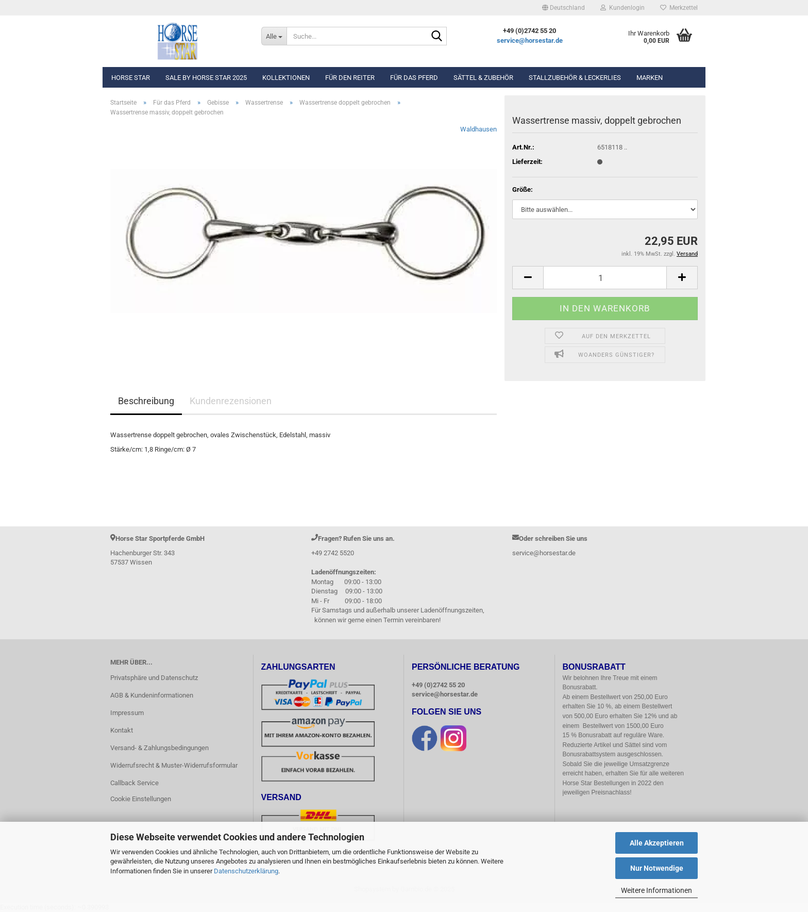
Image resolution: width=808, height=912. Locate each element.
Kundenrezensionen (231, 400)
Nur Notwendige (656, 868)
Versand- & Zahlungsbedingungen (159, 748)
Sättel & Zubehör (483, 77)
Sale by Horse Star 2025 (206, 77)
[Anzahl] (605, 277)
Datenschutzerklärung (246, 871)
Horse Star (130, 77)
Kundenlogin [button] (622, 7)
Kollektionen (286, 77)
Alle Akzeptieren (657, 843)
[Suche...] (274, 36)
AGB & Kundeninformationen (151, 695)
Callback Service (134, 783)
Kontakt (121, 730)
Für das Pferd (414, 77)
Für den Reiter (350, 77)
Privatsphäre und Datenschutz (154, 678)
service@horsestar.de (530, 40)
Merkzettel (679, 7)
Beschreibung (146, 400)
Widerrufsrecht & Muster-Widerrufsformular (174, 765)
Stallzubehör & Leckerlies (575, 77)
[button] (563, 7)
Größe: (522, 189)
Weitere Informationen (656, 890)
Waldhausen (478, 129)
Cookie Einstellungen (140, 799)
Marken (649, 77)
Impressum (127, 713)
